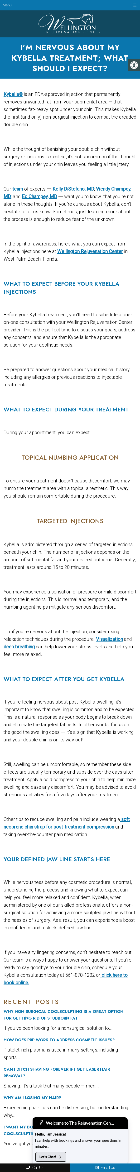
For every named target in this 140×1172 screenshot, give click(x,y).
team (17, 189)
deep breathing (19, 647)
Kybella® (13, 94)
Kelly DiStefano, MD (73, 189)
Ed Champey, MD (39, 196)
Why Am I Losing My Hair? (32, 1098)
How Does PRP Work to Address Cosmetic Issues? (59, 1040)
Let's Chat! (50, 1157)
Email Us (105, 1167)
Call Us (34, 1167)
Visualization (109, 639)
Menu (7, 5)
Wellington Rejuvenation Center (90, 251)
